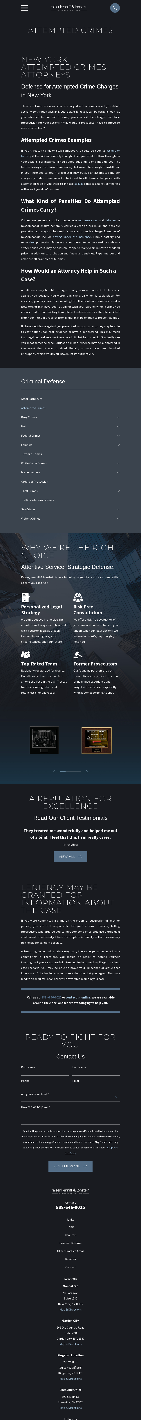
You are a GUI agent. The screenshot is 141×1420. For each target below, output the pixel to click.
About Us (71, 1235)
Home (71, 1227)
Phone (25, 1081)
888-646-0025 (70, 1207)
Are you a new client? (35, 1094)
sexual (79, 184)
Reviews (70, 1259)
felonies (110, 220)
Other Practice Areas (70, 1251)
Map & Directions (70, 1309)
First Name (28, 1067)
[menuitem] (70, 398)
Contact (70, 1267)
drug (32, 242)
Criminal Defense (70, 1243)
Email (76, 1081)
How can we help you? (35, 1107)
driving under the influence (72, 237)
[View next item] (87, 771)
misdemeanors (87, 220)
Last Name (79, 1067)
